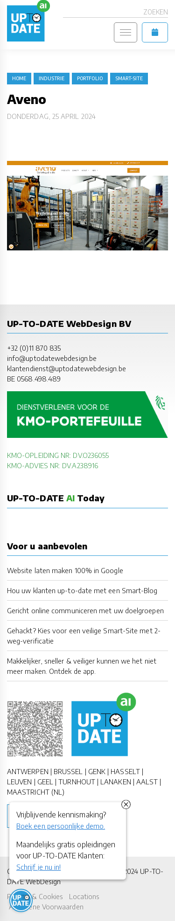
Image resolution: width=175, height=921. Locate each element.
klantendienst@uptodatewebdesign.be (66, 368)
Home (19, 78)
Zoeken (155, 12)
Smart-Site (129, 78)
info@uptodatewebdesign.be (52, 358)
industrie (51, 78)
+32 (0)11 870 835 (34, 348)
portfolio (90, 78)
